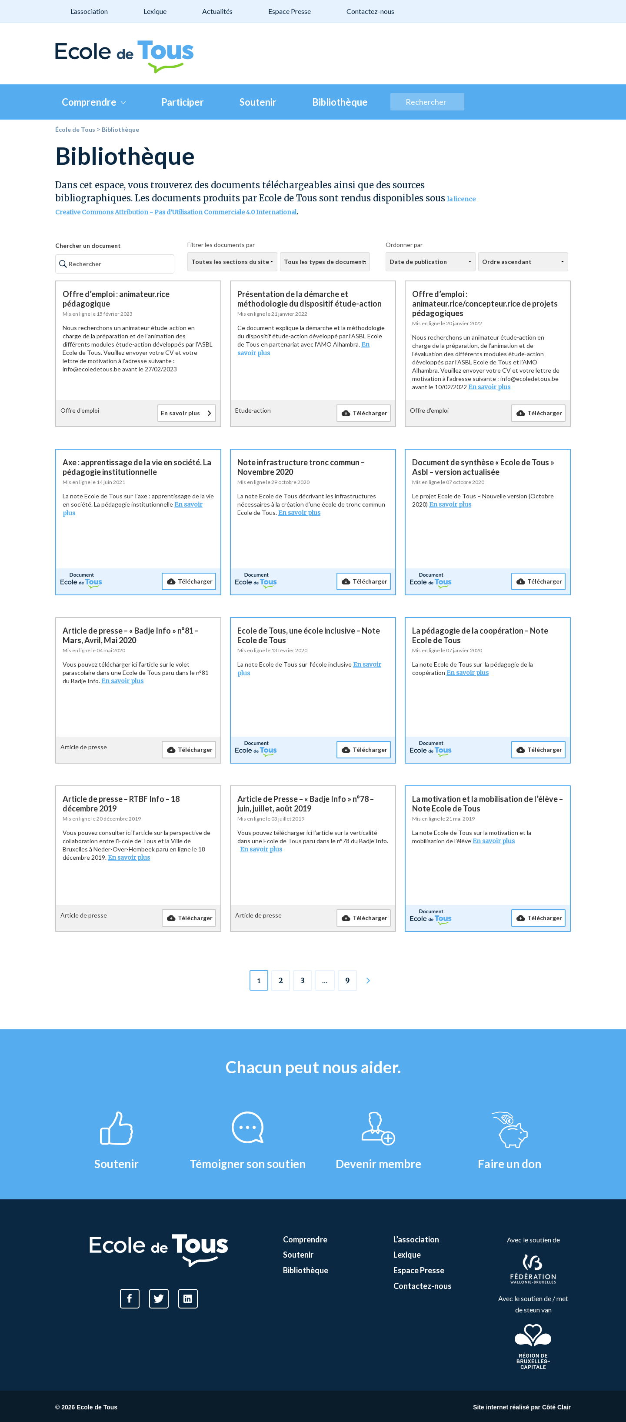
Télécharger (370, 413)
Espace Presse (289, 11)
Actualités (217, 11)
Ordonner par (404, 244)
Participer (182, 102)
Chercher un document (88, 245)
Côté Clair (556, 1407)
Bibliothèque (340, 102)
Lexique (154, 11)
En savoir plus (180, 413)
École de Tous (75, 129)
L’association (89, 11)
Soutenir (258, 102)
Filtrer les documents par (221, 244)
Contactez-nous (370, 11)
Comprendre (94, 102)
